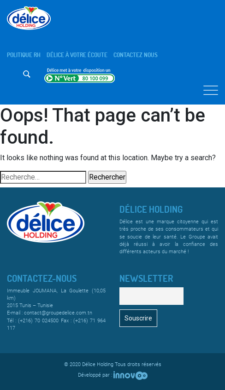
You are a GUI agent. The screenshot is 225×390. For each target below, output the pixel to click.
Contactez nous (135, 55)
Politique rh (24, 55)
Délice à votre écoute (77, 55)
